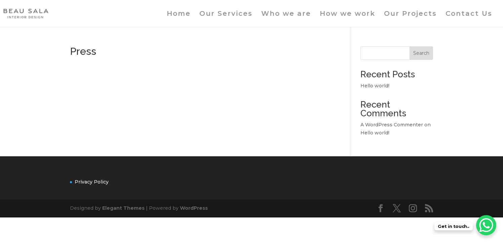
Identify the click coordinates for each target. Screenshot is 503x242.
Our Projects (410, 14)
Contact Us (469, 14)
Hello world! (374, 86)
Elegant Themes (123, 208)
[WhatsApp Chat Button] (486, 225)
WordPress (194, 208)
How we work (347, 14)
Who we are (286, 14)
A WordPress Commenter (391, 125)
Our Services (226, 14)
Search (421, 53)
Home (179, 14)
